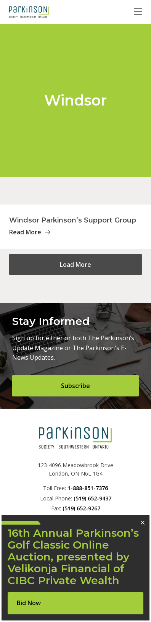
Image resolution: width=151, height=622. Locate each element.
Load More (75, 264)
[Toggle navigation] (138, 11)
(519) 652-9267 (81, 508)
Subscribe (75, 386)
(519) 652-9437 (92, 498)
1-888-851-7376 (87, 488)
